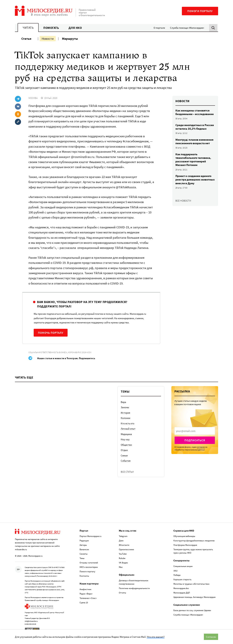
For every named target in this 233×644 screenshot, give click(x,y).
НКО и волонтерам (89, 567)
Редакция (84, 540)
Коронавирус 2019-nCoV (79, 352)
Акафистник (85, 589)
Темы (82, 558)
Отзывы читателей (89, 562)
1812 (175, 570)
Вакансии (84, 549)
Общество (126, 444)
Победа (177, 575)
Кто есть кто (127, 423)
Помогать (51, 28)
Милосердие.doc (181, 588)
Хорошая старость (182, 579)
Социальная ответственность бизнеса (47, 352)
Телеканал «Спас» (88, 598)
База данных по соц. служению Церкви (192, 610)
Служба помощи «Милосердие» (187, 27)
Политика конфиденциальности (134, 588)
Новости (48, 38)
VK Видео (123, 562)
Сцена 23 (84, 602)
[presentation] (194, 431)
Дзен (121, 540)
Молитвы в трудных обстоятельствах (191, 583)
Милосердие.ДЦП (181, 592)
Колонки (125, 418)
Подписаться (194, 440)
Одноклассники (126, 549)
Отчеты (122, 592)
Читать (28, 28)
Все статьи (127, 471)
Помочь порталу (50, 333)
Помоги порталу (200, 11)
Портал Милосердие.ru (90, 536)
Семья (124, 455)
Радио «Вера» (86, 593)
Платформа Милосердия (185, 545)
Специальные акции (183, 566)
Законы (125, 407)
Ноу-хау (125, 439)
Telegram (123, 536)
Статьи (26, 38)
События (126, 460)
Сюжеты (84, 553)
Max (121, 567)
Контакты (84, 575)
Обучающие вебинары (184, 536)
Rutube (122, 558)
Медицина (126, 434)
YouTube (122, 553)
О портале (159, 27)
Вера (123, 402)
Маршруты (70, 38)
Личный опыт (128, 428)
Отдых (124, 450)
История (125, 412)
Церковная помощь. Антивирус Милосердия (194, 597)
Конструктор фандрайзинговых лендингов (194, 540)
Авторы (83, 545)
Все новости (183, 200)
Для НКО (75, 28)
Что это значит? (155, 636)
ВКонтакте (124, 545)
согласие (201, 447)
